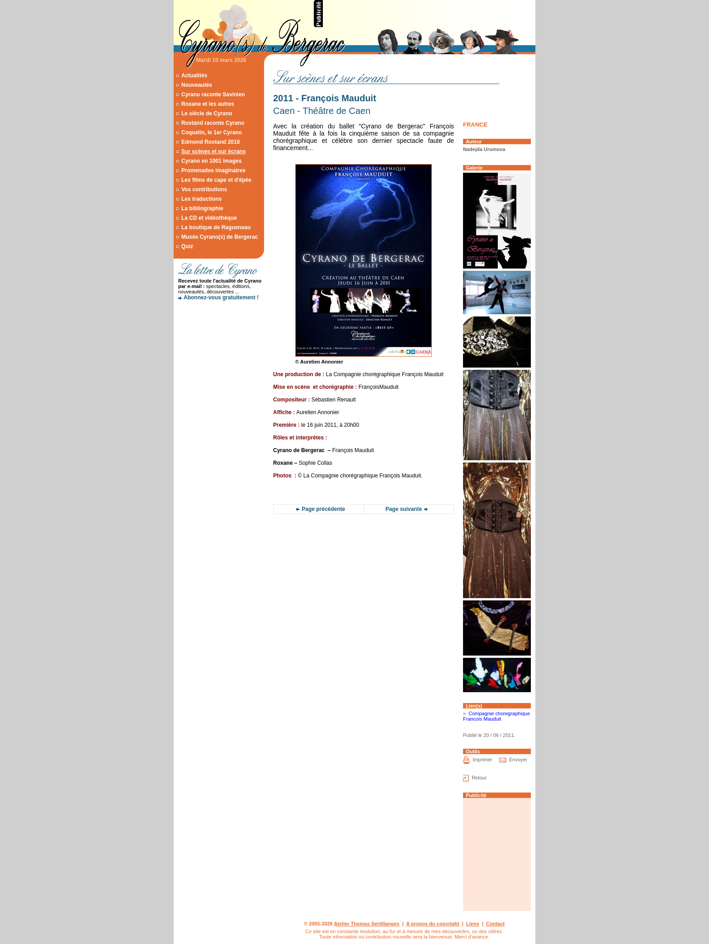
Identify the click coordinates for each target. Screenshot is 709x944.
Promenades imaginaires (213, 170)
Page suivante (403, 509)
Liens (472, 923)
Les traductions (201, 199)
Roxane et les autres (207, 104)
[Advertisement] (429, 13)
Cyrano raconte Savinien (213, 94)
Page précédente (323, 509)
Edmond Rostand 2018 (210, 142)
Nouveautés (196, 85)
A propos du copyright (432, 923)
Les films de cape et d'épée (216, 180)
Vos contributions (204, 189)
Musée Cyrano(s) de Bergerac (219, 237)
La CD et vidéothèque (209, 218)
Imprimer (482, 759)
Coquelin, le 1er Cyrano (211, 132)
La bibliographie (202, 208)
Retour (479, 777)
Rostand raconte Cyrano (212, 123)
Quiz (187, 246)
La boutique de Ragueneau (216, 227)
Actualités (194, 75)
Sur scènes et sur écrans (213, 151)
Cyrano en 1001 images (211, 161)
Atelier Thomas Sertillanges (366, 923)
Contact (495, 923)
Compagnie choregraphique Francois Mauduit (496, 716)
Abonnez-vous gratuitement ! (221, 297)
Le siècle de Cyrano (206, 113)
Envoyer (518, 759)
